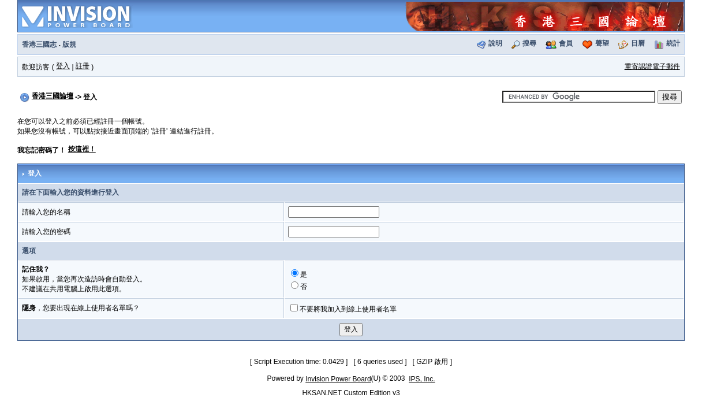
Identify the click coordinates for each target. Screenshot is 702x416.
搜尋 (529, 43)
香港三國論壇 (52, 96)
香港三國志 (39, 44)
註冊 (82, 66)
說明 (495, 43)
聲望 (602, 43)
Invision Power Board (338, 379)
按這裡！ (82, 149)
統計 (673, 43)
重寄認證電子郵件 (652, 66)
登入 (63, 66)
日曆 (638, 43)
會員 (566, 43)
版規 (69, 44)
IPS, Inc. (422, 379)
